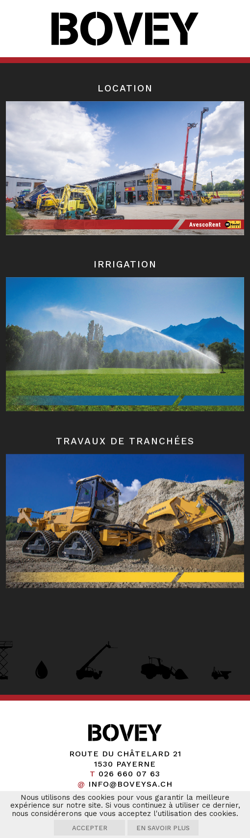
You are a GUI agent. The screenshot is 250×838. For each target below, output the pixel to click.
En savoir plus (163, 828)
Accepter (89, 828)
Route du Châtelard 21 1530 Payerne (125, 759)
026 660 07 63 (129, 773)
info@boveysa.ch (130, 784)
